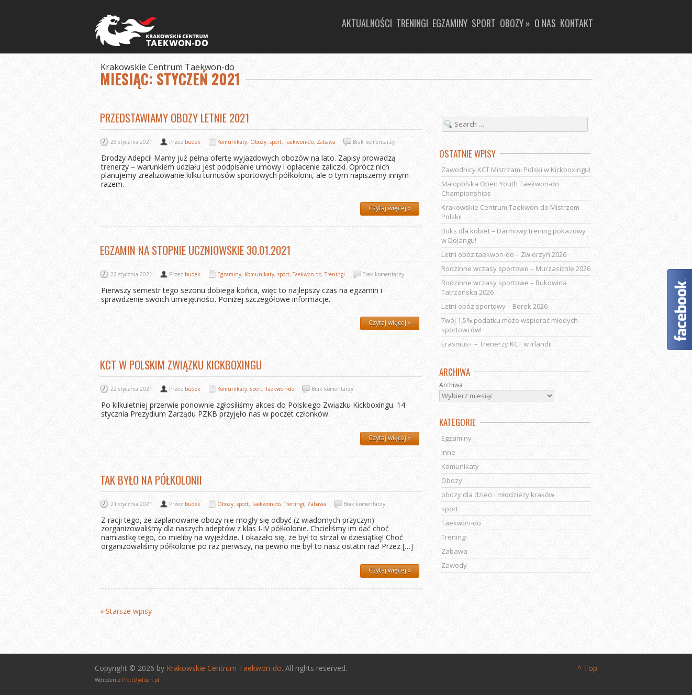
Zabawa (326, 141)
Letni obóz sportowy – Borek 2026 (494, 306)
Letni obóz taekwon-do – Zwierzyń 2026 (503, 254)
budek (192, 141)
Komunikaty (232, 141)
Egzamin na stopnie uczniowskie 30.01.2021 (195, 250)
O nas (545, 23)
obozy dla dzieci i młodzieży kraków (497, 494)
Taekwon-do (299, 141)
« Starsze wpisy (126, 611)
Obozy (258, 141)
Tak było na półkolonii (151, 480)
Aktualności (367, 23)
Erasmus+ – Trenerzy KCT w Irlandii (496, 344)
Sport (484, 23)
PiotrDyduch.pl (140, 679)
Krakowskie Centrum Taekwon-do (224, 668)
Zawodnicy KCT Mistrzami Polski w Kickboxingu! (515, 169)
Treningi (412, 23)
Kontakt (576, 23)
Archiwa (451, 385)
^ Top (587, 668)
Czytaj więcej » (390, 208)
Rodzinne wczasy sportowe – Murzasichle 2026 (515, 268)
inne (448, 452)
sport (276, 141)
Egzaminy (449, 23)
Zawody (454, 565)
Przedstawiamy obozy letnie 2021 (174, 117)
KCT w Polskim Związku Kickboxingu (181, 364)
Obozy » (515, 23)
